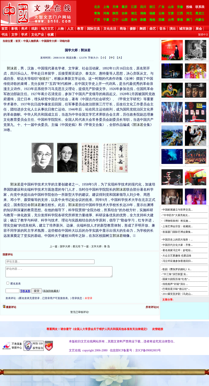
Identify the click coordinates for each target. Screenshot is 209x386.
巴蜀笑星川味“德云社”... (176, 288)
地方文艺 (47, 28)
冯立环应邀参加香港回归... (178, 260)
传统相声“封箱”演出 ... (175, 284)
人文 (70, 28)
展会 (199, 28)
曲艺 (152, 28)
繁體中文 (203, 34)
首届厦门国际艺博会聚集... (178, 231)
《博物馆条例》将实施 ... (177, 220)
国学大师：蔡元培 (70, 246)
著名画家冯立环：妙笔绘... (178, 250)
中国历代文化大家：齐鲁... (178, 244)
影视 (14, 28)
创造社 (44, 78)
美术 (24, 28)
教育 (80, 28)
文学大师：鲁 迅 (100, 246)
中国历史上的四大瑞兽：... (178, 239)
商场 (123, 28)
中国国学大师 (49, 41)
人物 (60, 28)
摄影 (133, 28)
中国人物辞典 (31, 41)
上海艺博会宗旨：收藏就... (178, 226)
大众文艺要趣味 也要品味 (177, 255)
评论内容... (65, 272)
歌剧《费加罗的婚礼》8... (177, 269)
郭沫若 (12, 68)
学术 (24, 34)
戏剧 (34, 28)
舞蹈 (142, 28)
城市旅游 (185, 28)
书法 (4, 34)
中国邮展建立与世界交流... (178, 209)
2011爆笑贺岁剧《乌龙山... (178, 293)
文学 (14, 34)
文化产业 (37, 34)
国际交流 (93, 28)
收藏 (50, 34)
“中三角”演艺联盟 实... (175, 274)
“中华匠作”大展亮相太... (176, 215)
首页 (4, 28)
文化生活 (109, 28)
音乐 (162, 28)
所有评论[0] (152, 309)
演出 (172, 28)
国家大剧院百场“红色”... (176, 279)
